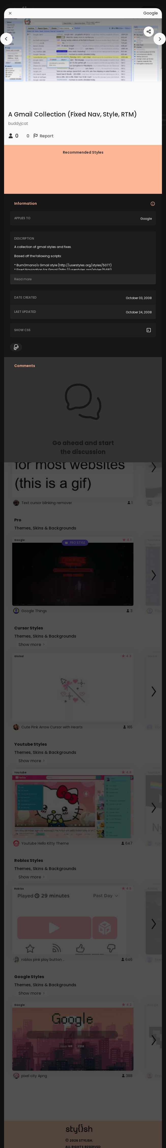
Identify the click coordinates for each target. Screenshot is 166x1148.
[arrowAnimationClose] (6, 39)
